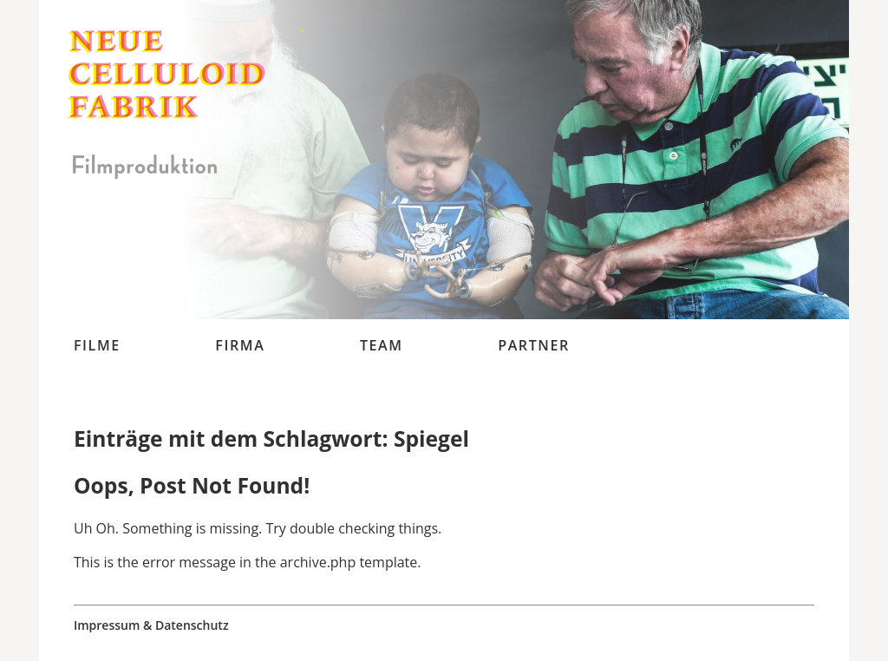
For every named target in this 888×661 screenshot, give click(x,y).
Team (381, 345)
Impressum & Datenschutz (151, 625)
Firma (239, 345)
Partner (534, 345)
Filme (97, 345)
